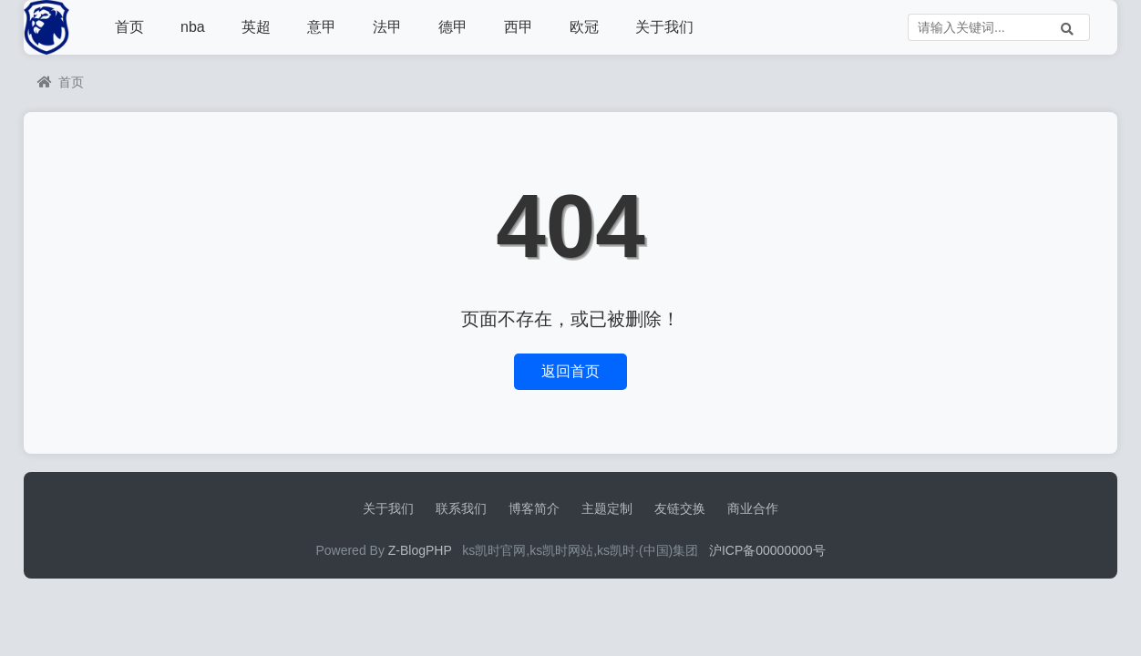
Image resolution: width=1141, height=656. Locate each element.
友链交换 (679, 508)
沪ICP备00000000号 (767, 550)
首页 (129, 27)
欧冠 (584, 27)
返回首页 (570, 371)
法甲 (387, 27)
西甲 (518, 27)
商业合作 (752, 508)
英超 (256, 27)
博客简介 (534, 508)
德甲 (453, 27)
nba (192, 27)
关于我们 (664, 27)
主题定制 (606, 508)
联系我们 (461, 508)
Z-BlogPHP (420, 550)
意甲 (321, 27)
